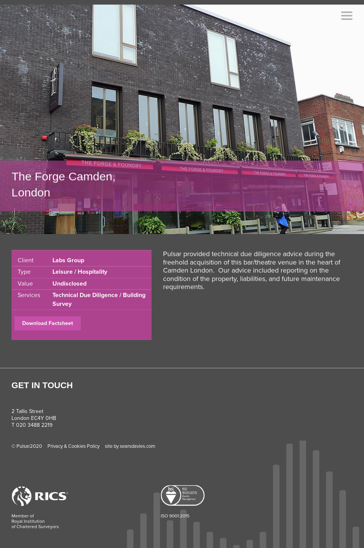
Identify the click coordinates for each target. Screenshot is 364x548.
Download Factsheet (47, 328)
